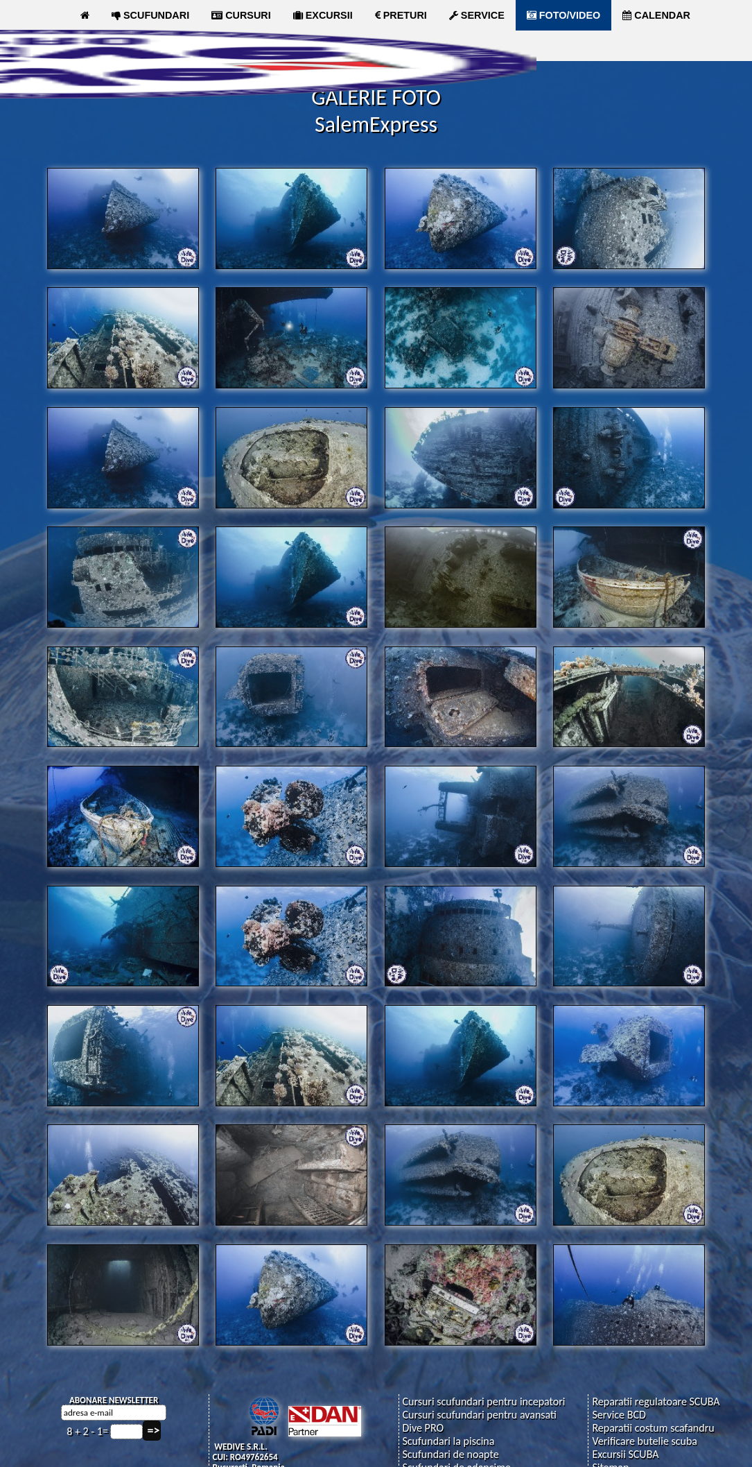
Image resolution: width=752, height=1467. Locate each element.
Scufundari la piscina (448, 1440)
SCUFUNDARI (150, 15)
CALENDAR (656, 15)
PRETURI (401, 15)
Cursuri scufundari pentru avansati (479, 1414)
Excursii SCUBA (625, 1453)
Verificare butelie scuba (644, 1440)
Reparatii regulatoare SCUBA (655, 1400)
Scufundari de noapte (450, 1453)
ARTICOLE (111, 45)
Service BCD (618, 1414)
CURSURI (241, 15)
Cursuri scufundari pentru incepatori (483, 1400)
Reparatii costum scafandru (653, 1427)
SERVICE (477, 15)
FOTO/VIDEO (564, 15)
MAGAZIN (256, 45)
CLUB (184, 45)
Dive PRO (423, 1427)
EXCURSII (323, 15)
